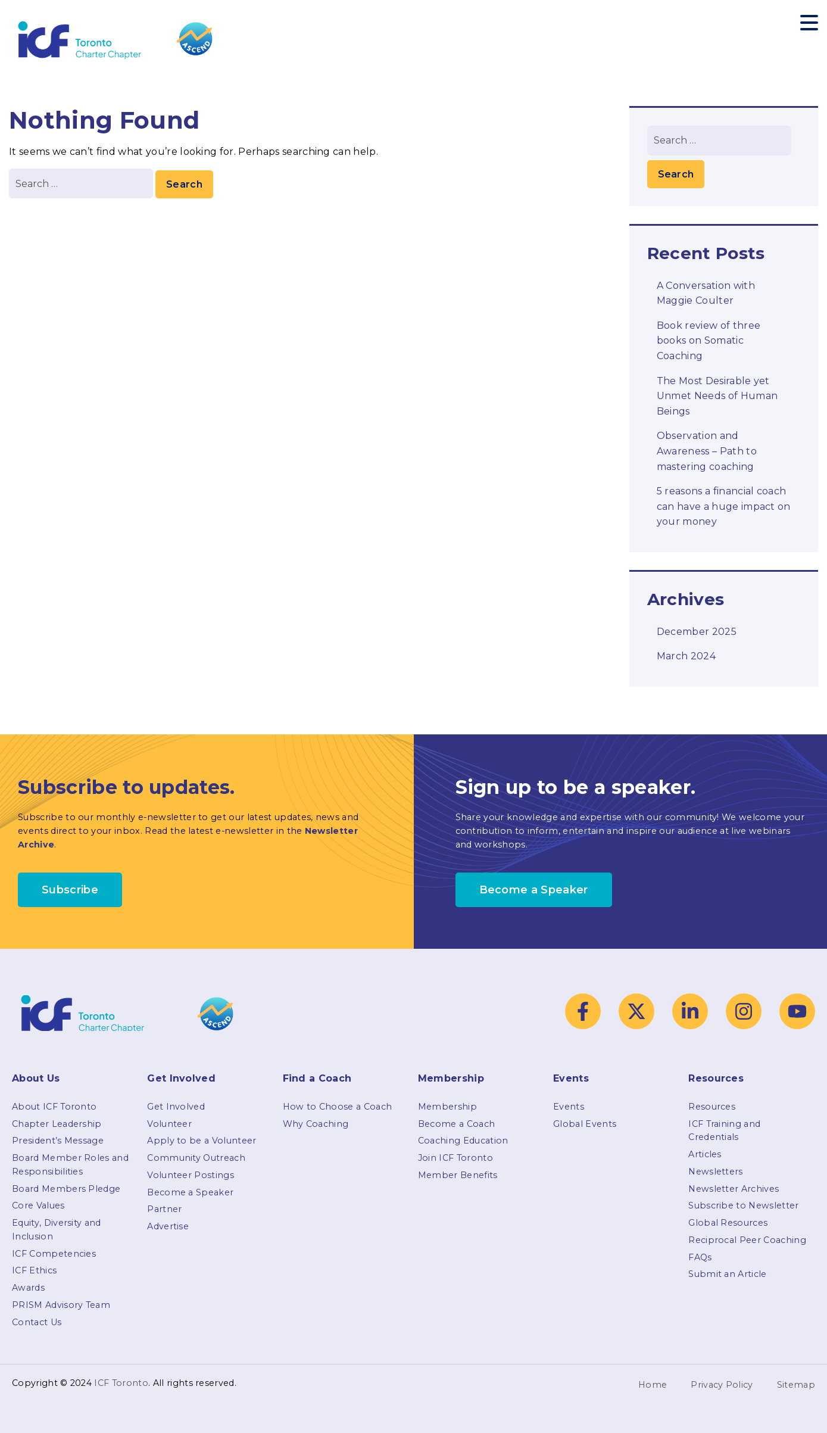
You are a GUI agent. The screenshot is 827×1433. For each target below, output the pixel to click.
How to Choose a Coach (337, 1106)
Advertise (168, 1226)
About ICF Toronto (54, 1106)
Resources (711, 1106)
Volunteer (169, 1124)
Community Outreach (196, 1157)
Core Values (38, 1205)
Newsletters (715, 1171)
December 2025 (697, 631)
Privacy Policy (722, 1384)
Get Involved (176, 1106)
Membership (447, 1106)
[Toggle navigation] (809, 23)
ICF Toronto (121, 1383)
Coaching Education (463, 1140)
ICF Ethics (34, 1270)
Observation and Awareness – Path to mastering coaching (707, 451)
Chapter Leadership (57, 1124)
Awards (28, 1287)
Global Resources (727, 1222)
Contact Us (36, 1322)
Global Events (584, 1124)
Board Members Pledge (66, 1188)
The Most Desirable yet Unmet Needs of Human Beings (717, 396)
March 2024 (686, 656)
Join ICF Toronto (455, 1157)
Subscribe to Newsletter (743, 1205)
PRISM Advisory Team (61, 1305)
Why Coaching (316, 1124)
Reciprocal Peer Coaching (747, 1240)
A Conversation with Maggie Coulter (706, 293)
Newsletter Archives (733, 1188)
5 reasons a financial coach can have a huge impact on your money (724, 506)
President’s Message (58, 1140)
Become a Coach (456, 1124)
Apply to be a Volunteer (201, 1140)
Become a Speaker (190, 1192)
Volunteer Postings (190, 1175)
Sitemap (796, 1384)
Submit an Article (727, 1274)
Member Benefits (458, 1175)
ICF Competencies (54, 1253)
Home (652, 1384)
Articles (705, 1154)
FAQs (699, 1257)
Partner (164, 1209)
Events (568, 1106)
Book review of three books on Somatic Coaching (708, 341)
